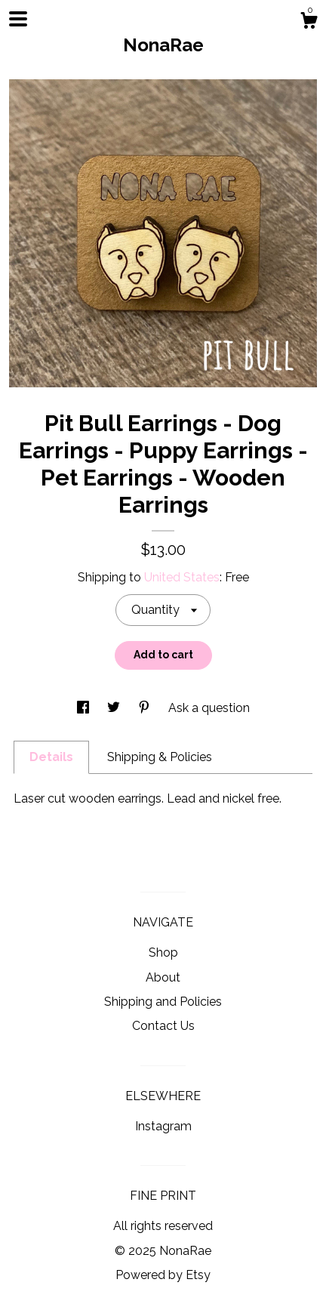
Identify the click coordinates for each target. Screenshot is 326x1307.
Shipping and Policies (163, 1001)
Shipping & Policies (159, 757)
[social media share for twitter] (115, 708)
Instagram (163, 1126)
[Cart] (308, 22)
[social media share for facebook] (84, 708)
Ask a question (209, 708)
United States (182, 577)
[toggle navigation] (18, 18)
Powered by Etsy (163, 1275)
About (163, 977)
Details (51, 757)
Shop (163, 952)
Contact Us (163, 1026)
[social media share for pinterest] (145, 708)
